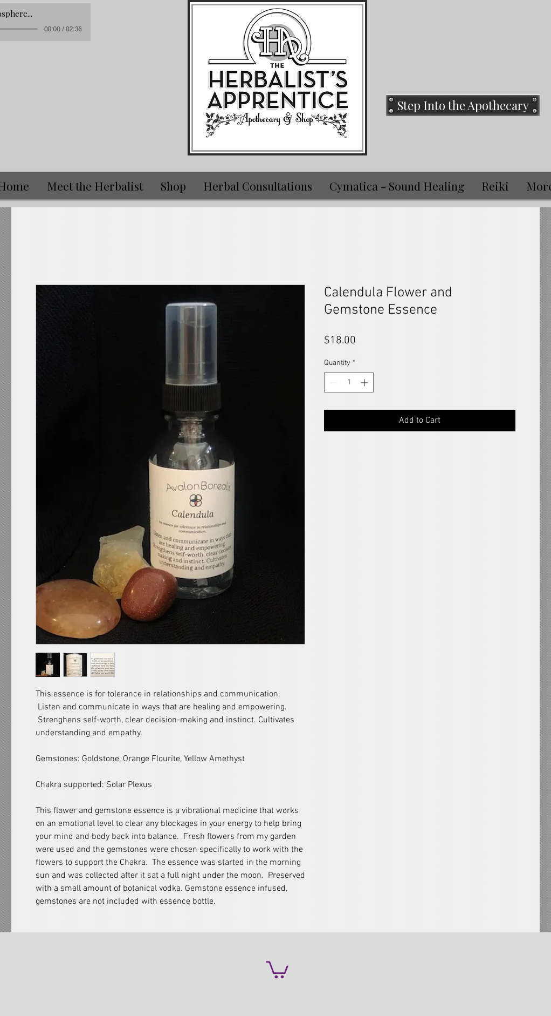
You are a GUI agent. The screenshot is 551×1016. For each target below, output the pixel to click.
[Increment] (365, 382)
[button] (277, 968)
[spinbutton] (349, 382)
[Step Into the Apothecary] (463, 105)
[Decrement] (332, 382)
